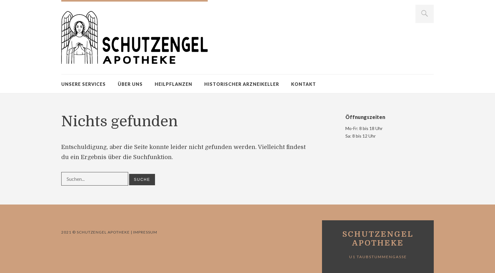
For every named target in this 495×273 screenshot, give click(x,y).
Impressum (144, 232)
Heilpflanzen (173, 84)
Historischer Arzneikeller (241, 84)
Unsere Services (83, 84)
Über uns (130, 84)
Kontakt (303, 84)
